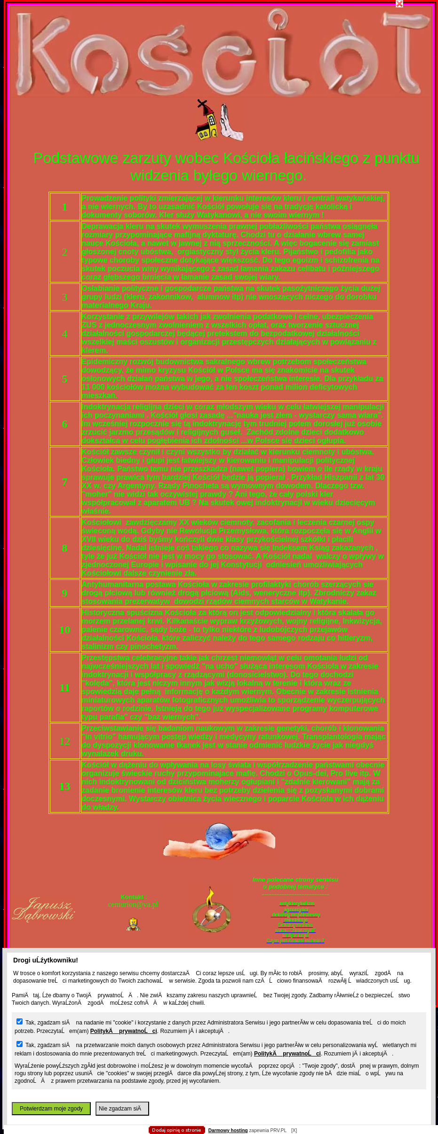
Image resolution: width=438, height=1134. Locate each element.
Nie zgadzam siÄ (122, 1108)
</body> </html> (219, 47)
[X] (294, 1130)
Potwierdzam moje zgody (51, 1108)
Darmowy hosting (228, 1130)
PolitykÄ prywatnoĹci (123, 1031)
